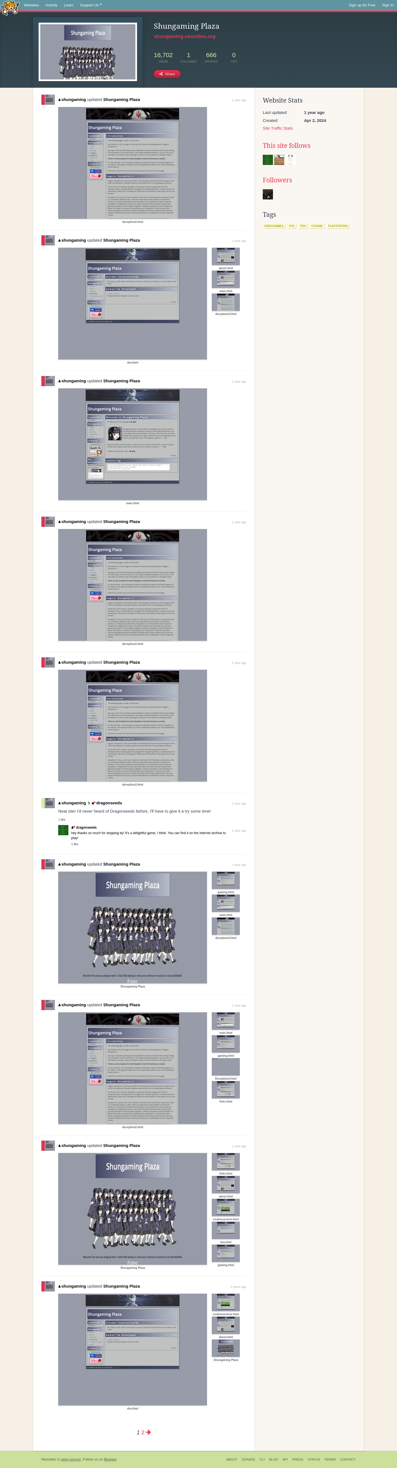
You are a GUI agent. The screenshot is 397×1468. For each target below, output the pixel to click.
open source (71, 1459)
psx (303, 226)
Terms (330, 1459)
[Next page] (148, 1432)
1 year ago (239, 100)
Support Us (91, 5)
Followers (277, 180)
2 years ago (238, 1286)
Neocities (48, 1459)
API (285, 1459)
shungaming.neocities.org (185, 36)
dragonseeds (107, 802)
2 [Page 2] (142, 1432)
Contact (348, 1459)
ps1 (292, 226)
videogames (274, 226)
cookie (317, 226)
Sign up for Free (362, 5)
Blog (273, 1459)
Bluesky (110, 1459)
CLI (262, 1459)
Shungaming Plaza (121, 99)
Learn (69, 5)
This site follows (286, 145)
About (232, 1459)
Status (314, 1459)
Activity (51, 5)
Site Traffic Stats (278, 128)
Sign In (388, 5)
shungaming (72, 99)
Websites (31, 5)
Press (297, 1459)
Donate (248, 1459)
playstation (337, 226)
